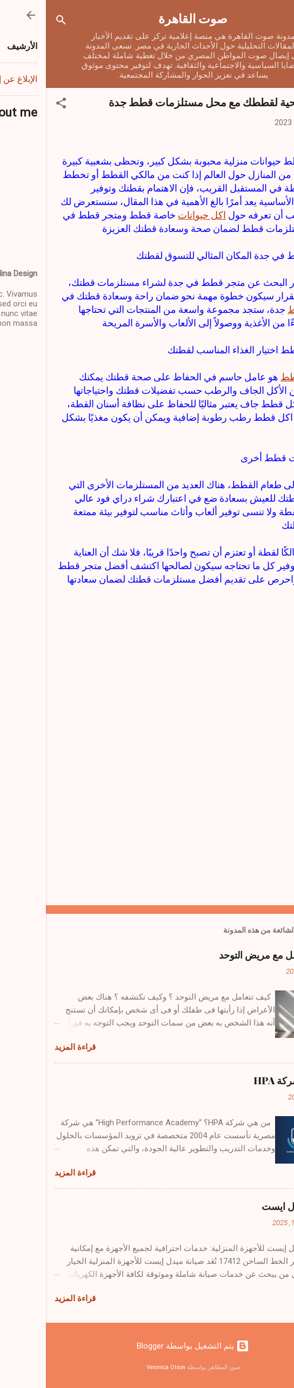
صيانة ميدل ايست (250, 1206)
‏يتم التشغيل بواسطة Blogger (147, 1346)
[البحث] (15, 21)
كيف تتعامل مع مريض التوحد (229, 954)
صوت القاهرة (147, 18)
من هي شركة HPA (246, 1080)
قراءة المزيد (29, 1047)
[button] (15, 105)
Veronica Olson (120, 1367)
